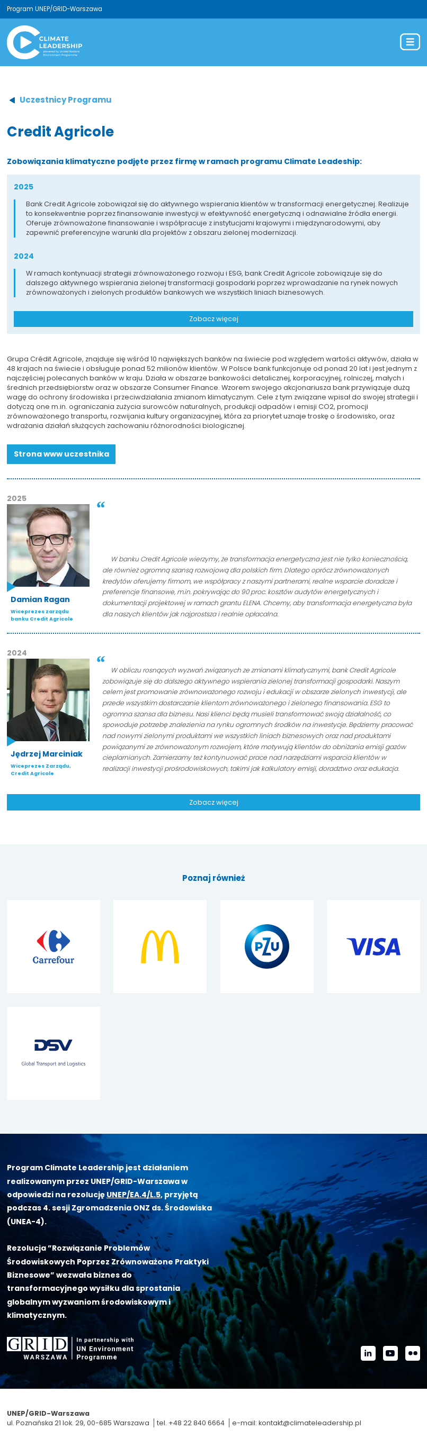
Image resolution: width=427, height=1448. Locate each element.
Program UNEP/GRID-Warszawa (54, 9)
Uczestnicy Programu (66, 99)
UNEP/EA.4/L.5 (133, 1194)
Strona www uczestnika (61, 454)
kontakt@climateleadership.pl (310, 1422)
